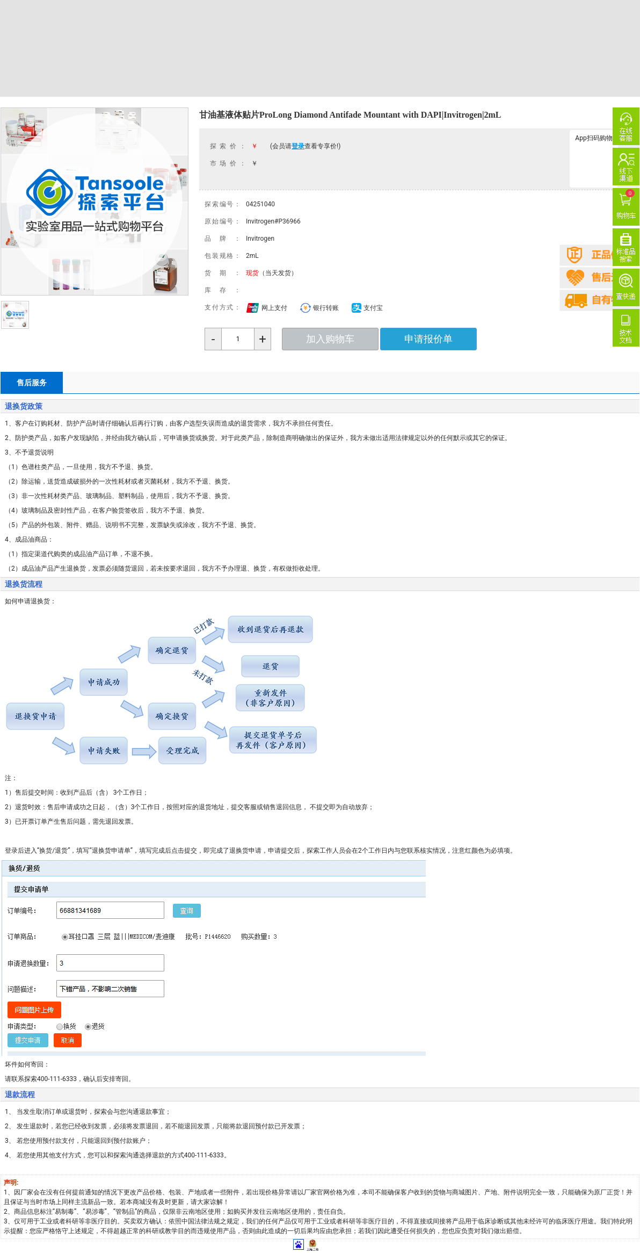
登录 (298, 146)
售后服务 (32, 382)
